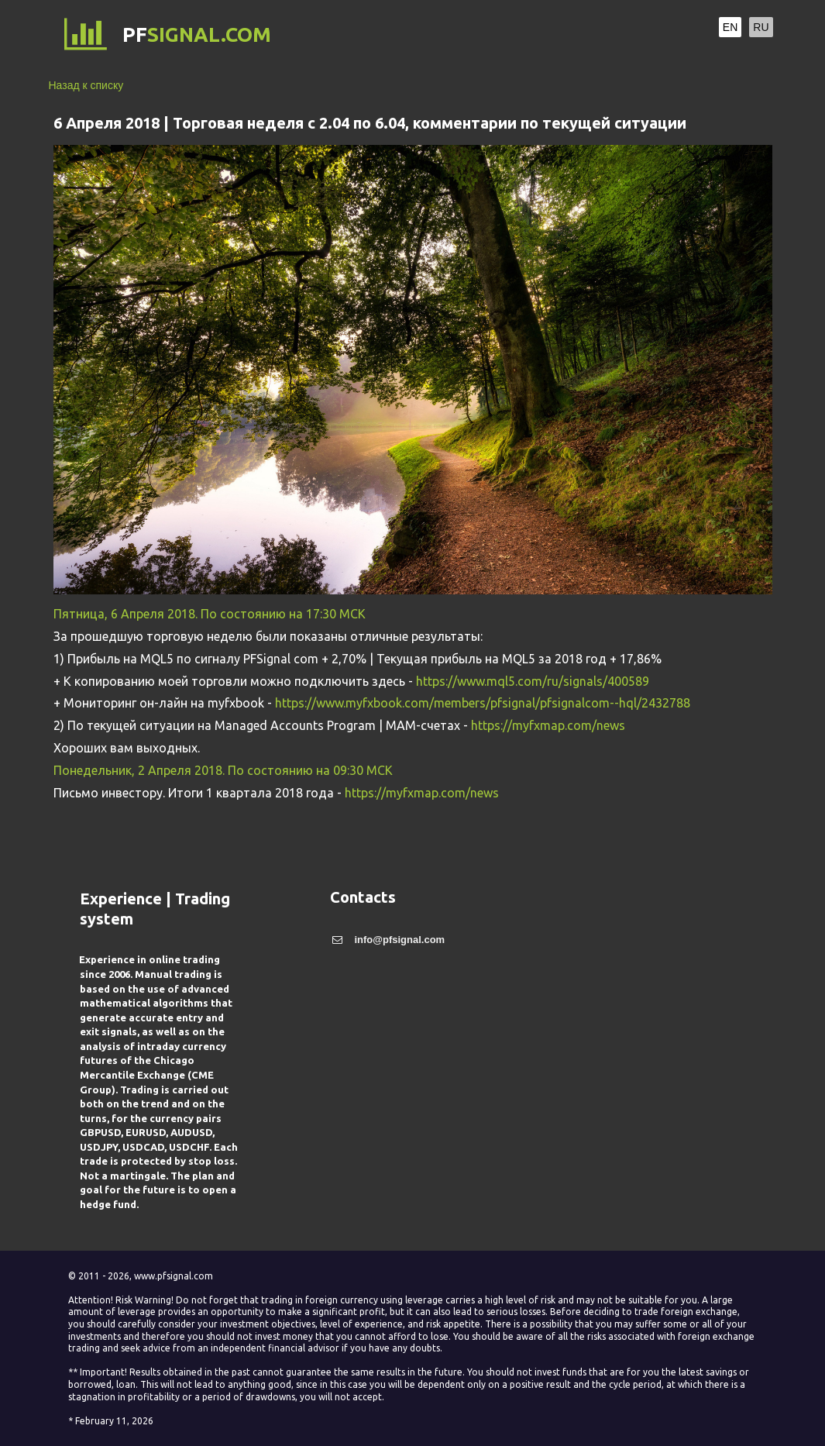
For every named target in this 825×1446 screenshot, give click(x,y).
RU (760, 27)
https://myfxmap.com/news (548, 725)
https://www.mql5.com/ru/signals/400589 (532, 681)
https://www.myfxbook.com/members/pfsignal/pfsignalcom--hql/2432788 (482, 703)
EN (730, 27)
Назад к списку (86, 85)
